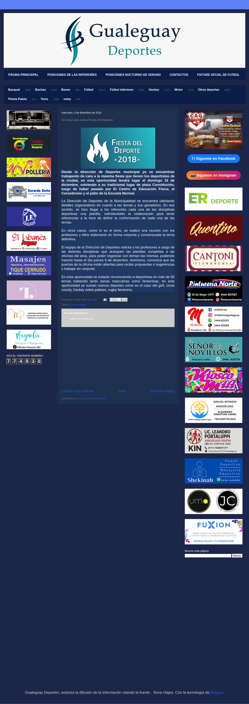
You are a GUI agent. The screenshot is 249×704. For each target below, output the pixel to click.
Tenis (44, 99)
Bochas (40, 89)
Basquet (14, 89)
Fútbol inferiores (121, 89)
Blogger (216, 692)
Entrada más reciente (77, 391)
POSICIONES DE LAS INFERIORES (72, 74)
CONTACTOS (179, 74)
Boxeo (65, 89)
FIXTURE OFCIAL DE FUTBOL (218, 74)
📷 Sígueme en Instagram (213, 175)
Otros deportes (208, 89)
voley (67, 99)
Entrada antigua (163, 391)
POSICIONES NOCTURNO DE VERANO (133, 74)
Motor (179, 89)
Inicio (122, 391)
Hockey (154, 89)
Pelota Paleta (17, 99)
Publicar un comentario (81, 318)
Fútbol (88, 89)
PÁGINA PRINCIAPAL (23, 74)
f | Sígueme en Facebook (214, 158)
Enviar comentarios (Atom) (91, 398)
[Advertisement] (118, 358)
